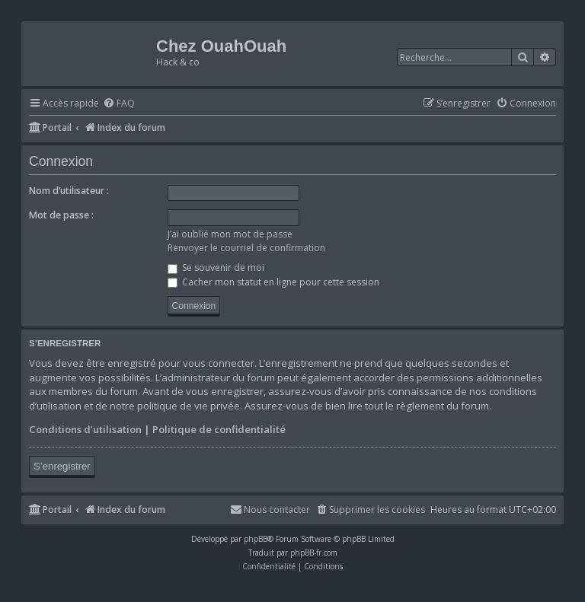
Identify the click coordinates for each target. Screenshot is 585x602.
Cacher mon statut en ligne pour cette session (273, 282)
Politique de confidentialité (219, 429)
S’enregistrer (62, 466)
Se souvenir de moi (216, 267)
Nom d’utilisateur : (69, 190)
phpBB (255, 539)
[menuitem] (119, 104)
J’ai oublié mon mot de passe (230, 234)
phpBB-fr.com (313, 552)
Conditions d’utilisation (85, 429)
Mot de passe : (61, 215)
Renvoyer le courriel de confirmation (246, 247)
